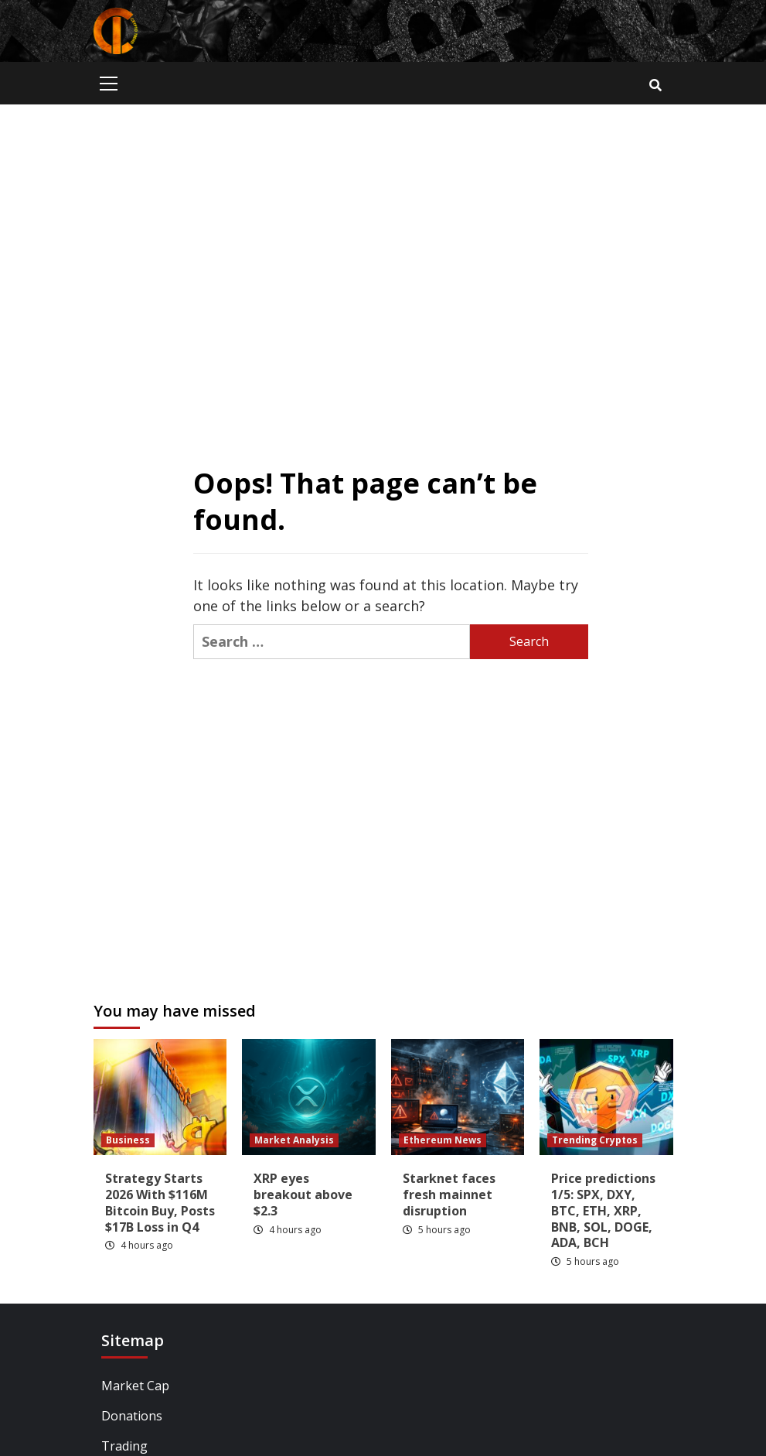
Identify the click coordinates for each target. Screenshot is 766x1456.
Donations (131, 1415)
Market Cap (135, 1385)
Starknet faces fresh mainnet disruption (449, 1194)
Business (128, 1140)
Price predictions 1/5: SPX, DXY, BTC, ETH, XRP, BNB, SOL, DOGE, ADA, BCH (603, 1210)
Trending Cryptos (595, 1140)
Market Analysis (294, 1140)
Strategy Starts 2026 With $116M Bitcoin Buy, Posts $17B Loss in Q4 (160, 1202)
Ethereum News (442, 1140)
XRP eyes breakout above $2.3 (303, 1194)
